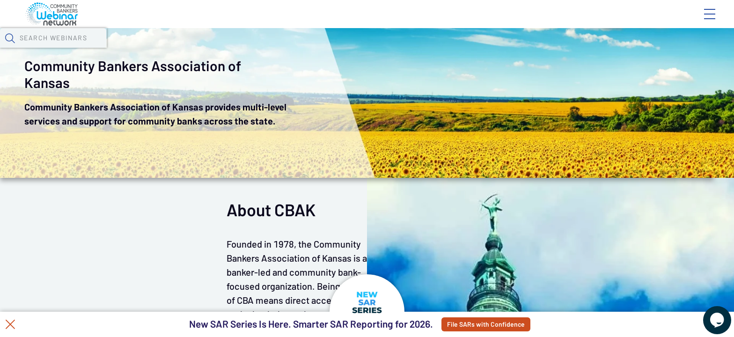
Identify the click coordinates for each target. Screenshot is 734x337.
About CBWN (634, 22)
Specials (336, 49)
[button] (542, 48)
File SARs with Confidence (512, 324)
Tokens (273, 49)
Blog (576, 22)
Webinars (174, 49)
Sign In (699, 22)
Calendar (225, 49)
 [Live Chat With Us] (708, 313)
